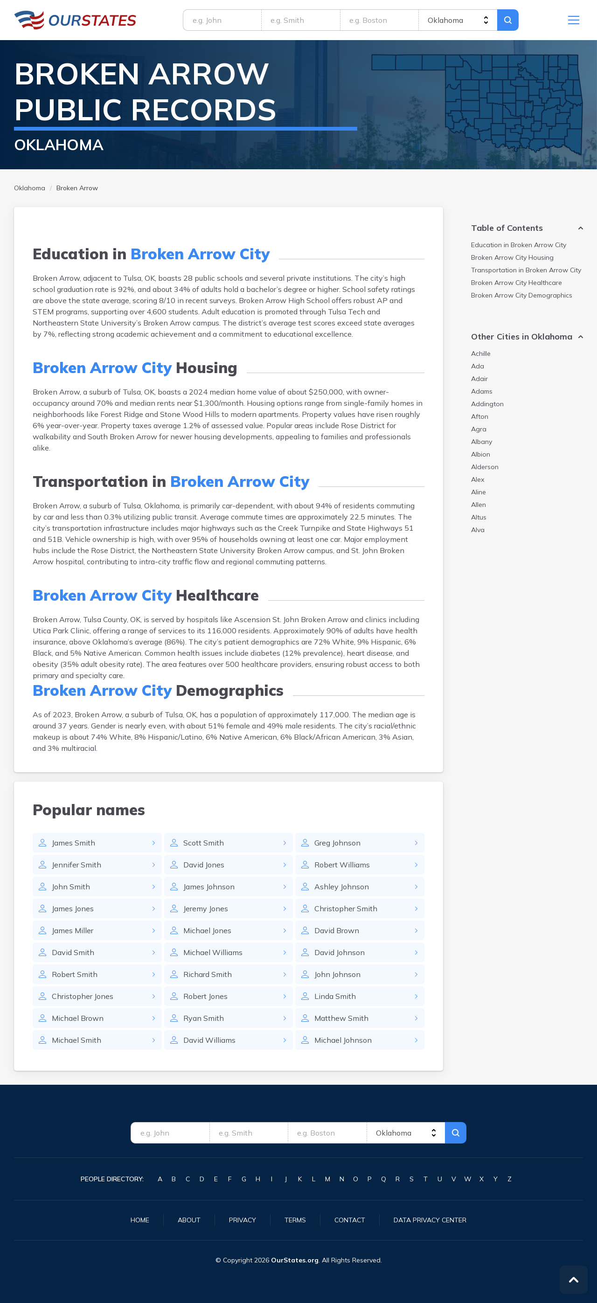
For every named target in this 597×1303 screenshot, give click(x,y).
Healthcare (516, 282)
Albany (481, 441)
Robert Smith (74, 974)
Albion (480, 454)
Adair (479, 378)
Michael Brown (78, 1018)
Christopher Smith (345, 908)
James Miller (72, 930)
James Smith (73, 842)
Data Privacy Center (430, 1220)
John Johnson (337, 974)
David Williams (209, 1040)
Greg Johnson (337, 842)
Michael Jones (207, 930)
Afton (479, 416)
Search (508, 20)
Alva (478, 530)
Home (140, 1220)
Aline (478, 492)
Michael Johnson (343, 1040)
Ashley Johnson (341, 886)
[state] (457, 20)
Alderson (485, 467)
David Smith (73, 952)
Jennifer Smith (76, 864)
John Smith (71, 886)
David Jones (203, 864)
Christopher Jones (82, 996)
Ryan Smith (203, 1018)
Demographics (521, 295)
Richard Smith (207, 974)
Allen (478, 504)
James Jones (73, 908)
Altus (478, 517)
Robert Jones (205, 996)
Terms (295, 1220)
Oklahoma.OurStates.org (75, 20)
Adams (482, 391)
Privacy (242, 1220)
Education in (518, 245)
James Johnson (209, 886)
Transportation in (526, 270)
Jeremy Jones (205, 908)
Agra (478, 429)
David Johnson (339, 952)
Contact (349, 1220)
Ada (477, 366)
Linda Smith (335, 996)
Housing (512, 257)
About (189, 1220)
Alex (477, 479)
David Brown (336, 930)
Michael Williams (213, 952)
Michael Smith (76, 1040)
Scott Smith (203, 842)
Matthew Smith (341, 1018)
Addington (487, 404)
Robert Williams (342, 864)
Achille (481, 353)
